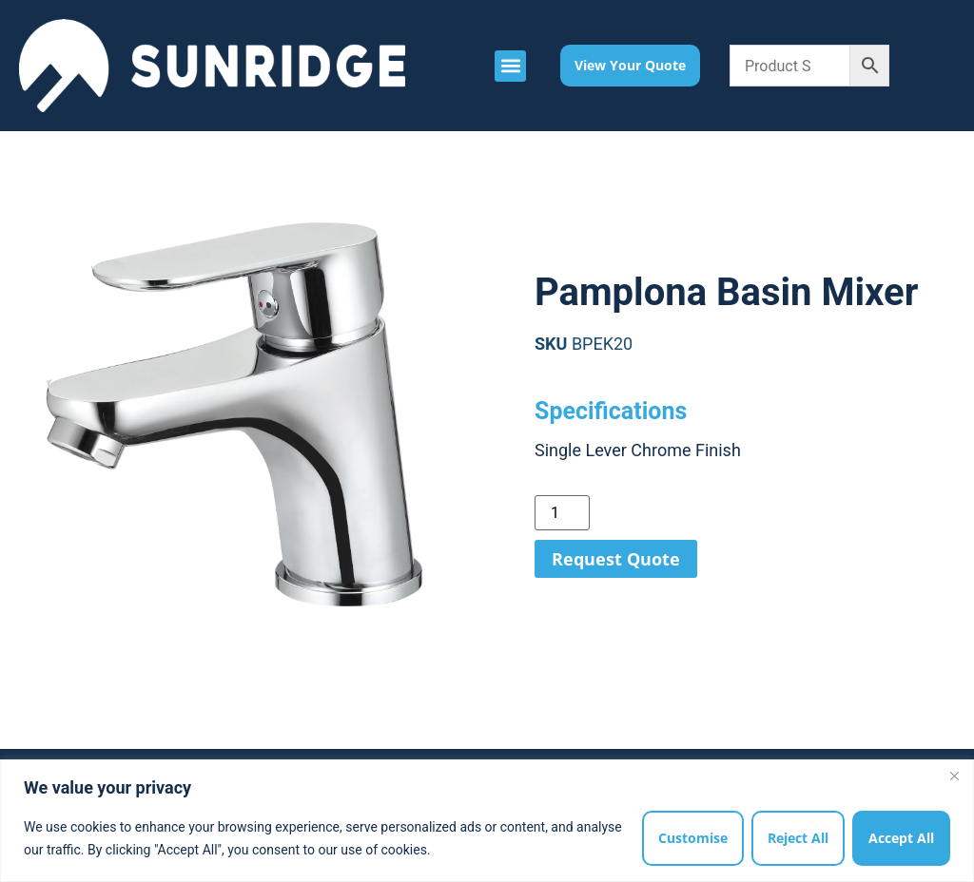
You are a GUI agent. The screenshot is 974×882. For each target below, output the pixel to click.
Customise (693, 838)
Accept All (901, 838)
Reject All (798, 838)
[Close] (954, 775)
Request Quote (616, 558)
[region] (487, 820)
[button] (510, 66)
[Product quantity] (562, 512)
